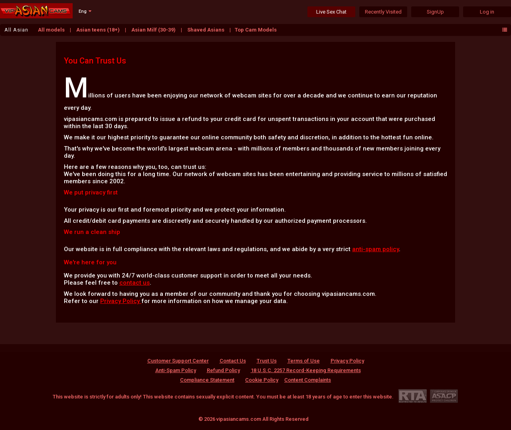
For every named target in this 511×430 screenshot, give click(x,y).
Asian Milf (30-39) (154, 30)
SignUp (435, 12)
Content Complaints (307, 380)
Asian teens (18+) (98, 30)
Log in (487, 12)
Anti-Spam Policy (175, 370)
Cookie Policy (261, 380)
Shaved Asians (206, 30)
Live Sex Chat (331, 12)
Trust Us (267, 361)
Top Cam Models (256, 30)
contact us (134, 282)
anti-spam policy (375, 249)
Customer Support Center (178, 361)
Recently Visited (383, 12)
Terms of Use (303, 361)
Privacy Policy (120, 301)
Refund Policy (223, 370)
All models (52, 30)
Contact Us (233, 361)
